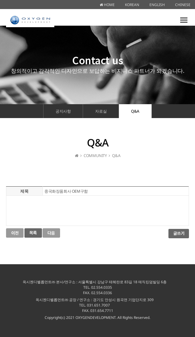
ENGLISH (157, 4)
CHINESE (182, 4)
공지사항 (63, 111)
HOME (107, 4)
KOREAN (132, 4)
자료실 (101, 111)
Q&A (135, 111)
